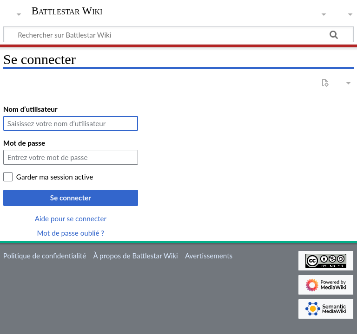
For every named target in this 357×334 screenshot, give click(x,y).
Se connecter (70, 197)
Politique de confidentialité (44, 255)
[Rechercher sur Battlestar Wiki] (178, 34)
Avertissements (208, 255)
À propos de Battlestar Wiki (135, 255)
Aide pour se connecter (70, 218)
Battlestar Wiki (67, 11)
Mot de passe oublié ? (71, 233)
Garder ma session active (54, 177)
